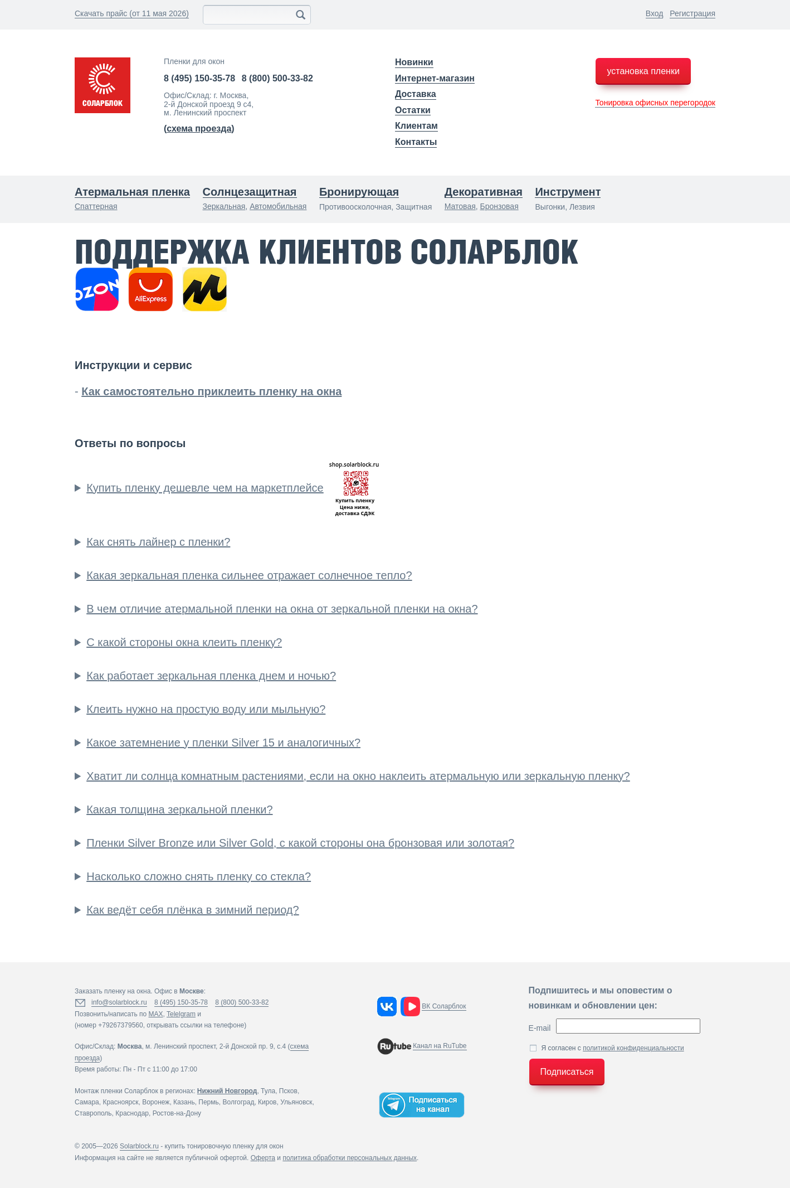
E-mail (540, 1028)
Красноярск (120, 1102)
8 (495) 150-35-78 (199, 78)
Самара (87, 1102)
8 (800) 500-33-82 (277, 78)
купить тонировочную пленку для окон (224, 1146)
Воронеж (155, 1102)
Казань (184, 1102)
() (199, 128)
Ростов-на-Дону (177, 1113)
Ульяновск (296, 1102)
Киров (267, 1102)
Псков (288, 1091)
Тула (268, 1091)
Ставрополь (93, 1113)
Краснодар (132, 1113)
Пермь (208, 1102)
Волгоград (238, 1102)
